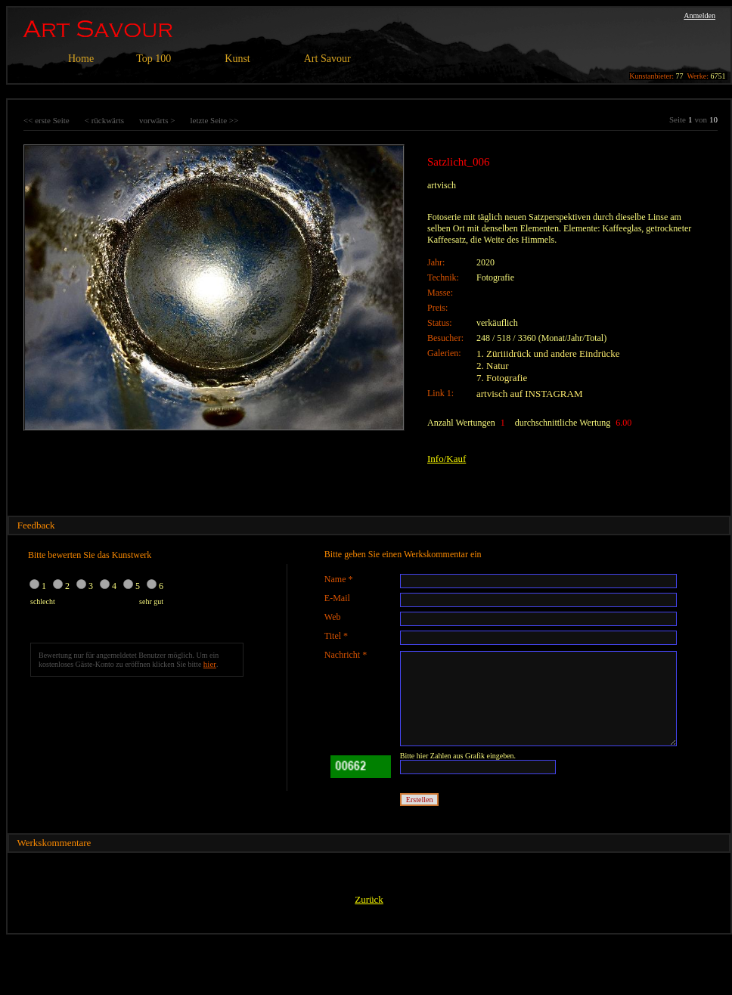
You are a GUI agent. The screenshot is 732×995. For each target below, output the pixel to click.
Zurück (369, 899)
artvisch (441, 185)
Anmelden (699, 15)
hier (209, 663)
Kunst (237, 58)
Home (81, 58)
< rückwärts (104, 120)
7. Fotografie (501, 377)
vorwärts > (157, 120)
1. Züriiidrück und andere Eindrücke (548, 353)
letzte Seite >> (214, 120)
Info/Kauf (446, 458)
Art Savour (327, 58)
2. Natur (492, 365)
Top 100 (153, 58)
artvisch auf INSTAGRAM (529, 393)
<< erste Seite (46, 120)
